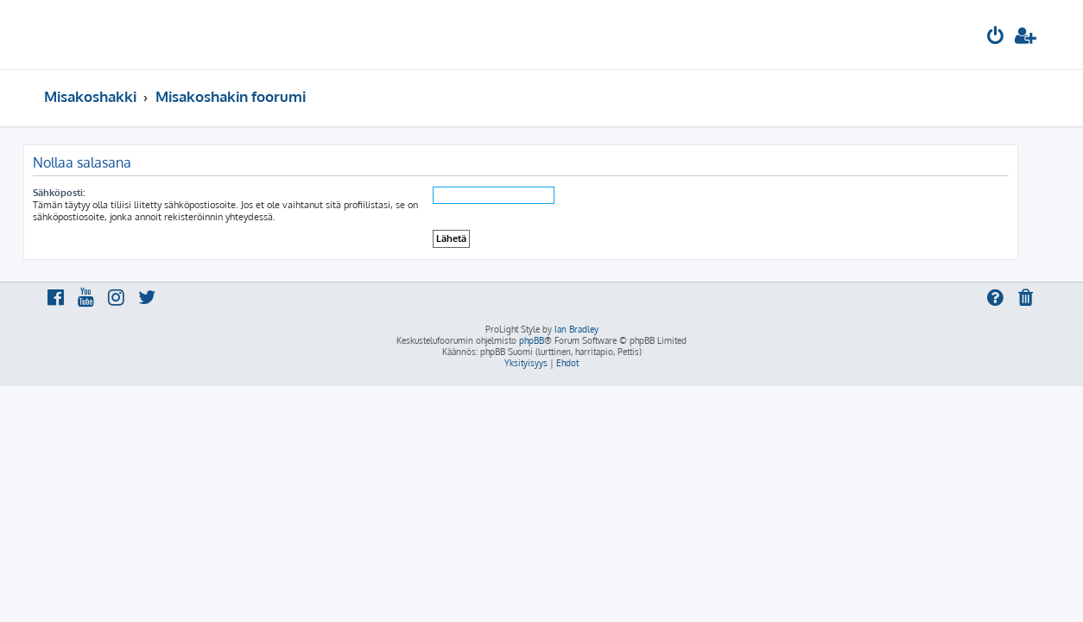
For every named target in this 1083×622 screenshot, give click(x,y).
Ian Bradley (576, 329)
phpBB (531, 340)
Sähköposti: (79, 193)
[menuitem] (996, 37)
